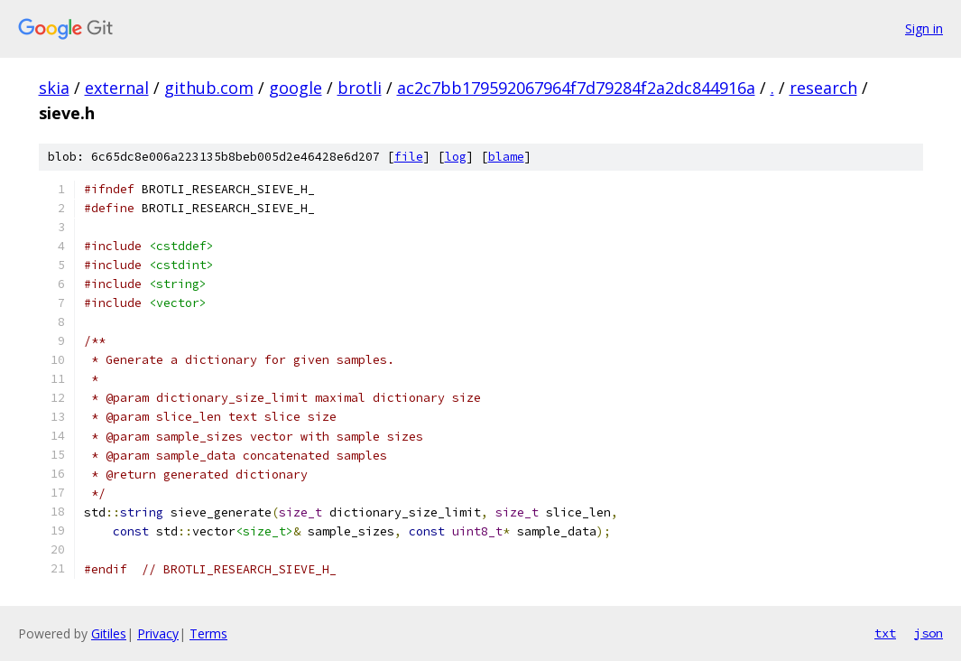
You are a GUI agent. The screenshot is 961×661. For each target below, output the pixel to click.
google (295, 87)
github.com (209, 87)
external (117, 87)
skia (54, 87)
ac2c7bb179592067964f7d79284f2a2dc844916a (576, 87)
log (456, 156)
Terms (208, 633)
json (928, 633)
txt (885, 633)
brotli (359, 87)
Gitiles (108, 633)
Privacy (158, 633)
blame (506, 156)
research (823, 87)
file (408, 156)
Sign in (924, 28)
